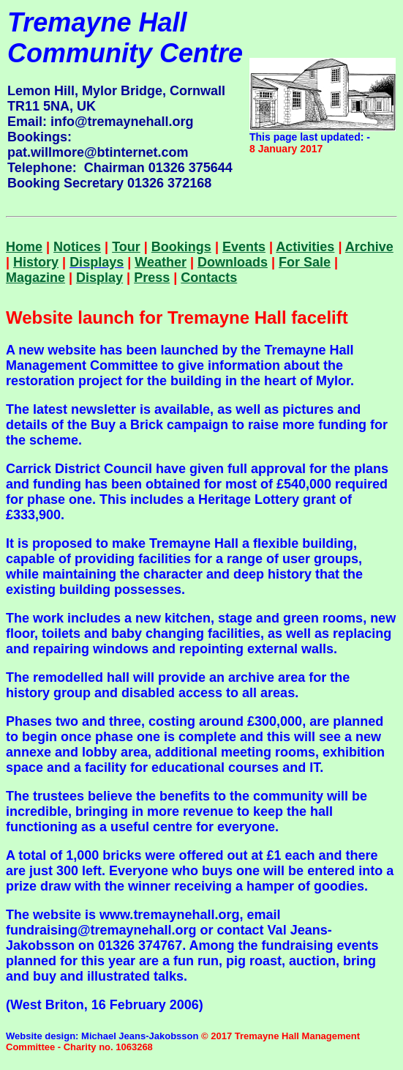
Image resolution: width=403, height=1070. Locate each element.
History (36, 262)
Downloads (232, 262)
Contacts (209, 277)
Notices (77, 246)
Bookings (181, 246)
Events (243, 246)
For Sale (305, 262)
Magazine (35, 277)
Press (152, 277)
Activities (305, 246)
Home (24, 246)
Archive (369, 246)
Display (99, 277)
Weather (161, 262)
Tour (126, 246)
